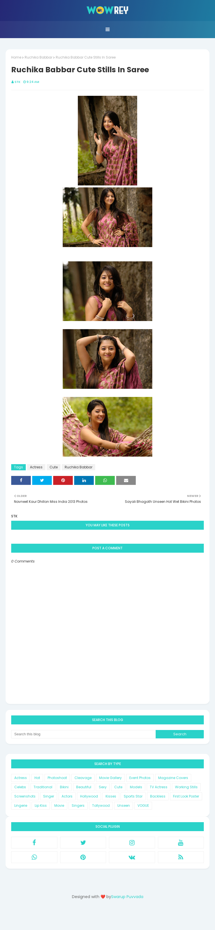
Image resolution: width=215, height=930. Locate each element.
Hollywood (89, 796)
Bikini (64, 787)
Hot (37, 777)
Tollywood (101, 805)
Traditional (43, 787)
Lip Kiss (41, 805)
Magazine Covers (173, 777)
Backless (157, 796)
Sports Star (133, 796)
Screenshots (25, 796)
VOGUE (143, 805)
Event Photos (140, 777)
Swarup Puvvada (127, 896)
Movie (59, 805)
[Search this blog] (83, 734)
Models (136, 787)
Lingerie (20, 805)
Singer (48, 796)
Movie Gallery (110, 777)
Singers (78, 805)
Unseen (123, 805)
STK (17, 82)
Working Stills (186, 787)
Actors (67, 796)
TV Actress (158, 787)
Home (16, 57)
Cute (54, 467)
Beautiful (83, 787)
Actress (36, 467)
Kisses (111, 796)
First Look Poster (186, 796)
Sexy (103, 787)
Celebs (20, 787)
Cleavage (83, 777)
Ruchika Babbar (38, 57)
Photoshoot (57, 777)
